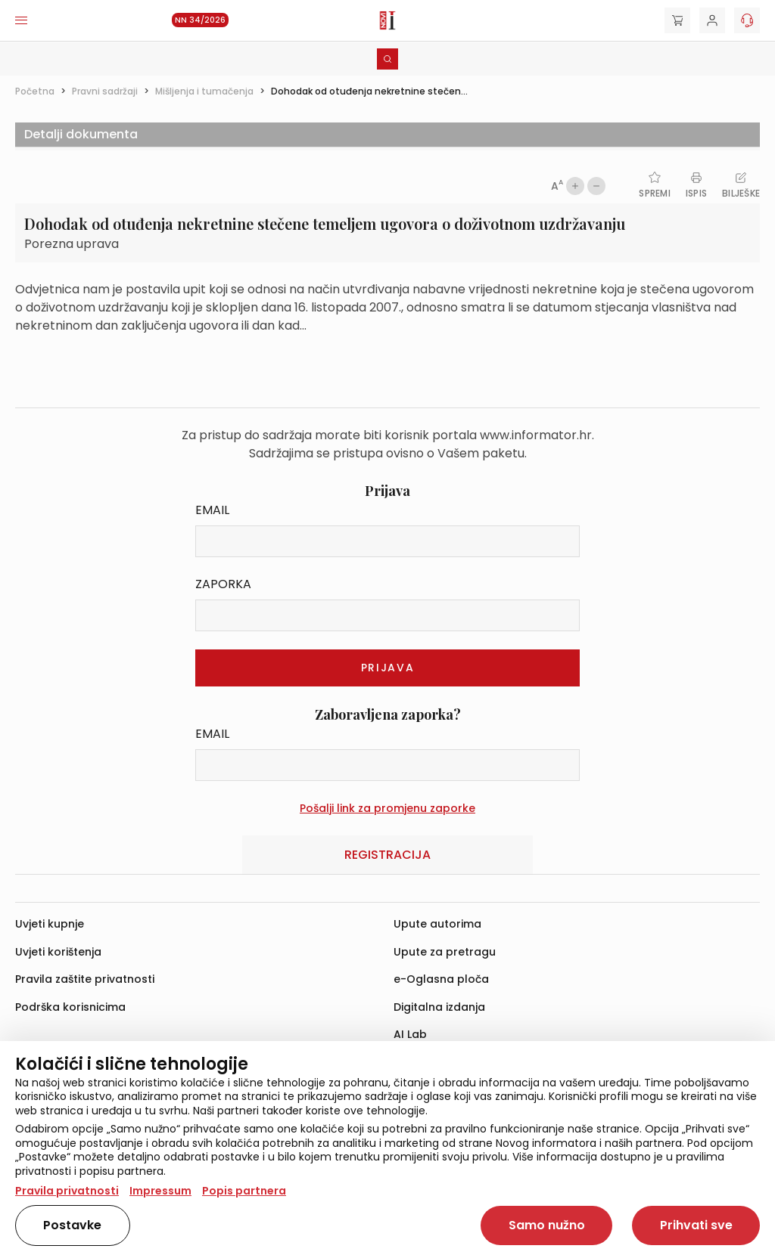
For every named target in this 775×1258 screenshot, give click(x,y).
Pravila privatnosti (67, 1190)
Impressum (160, 1190)
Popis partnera (244, 1190)
